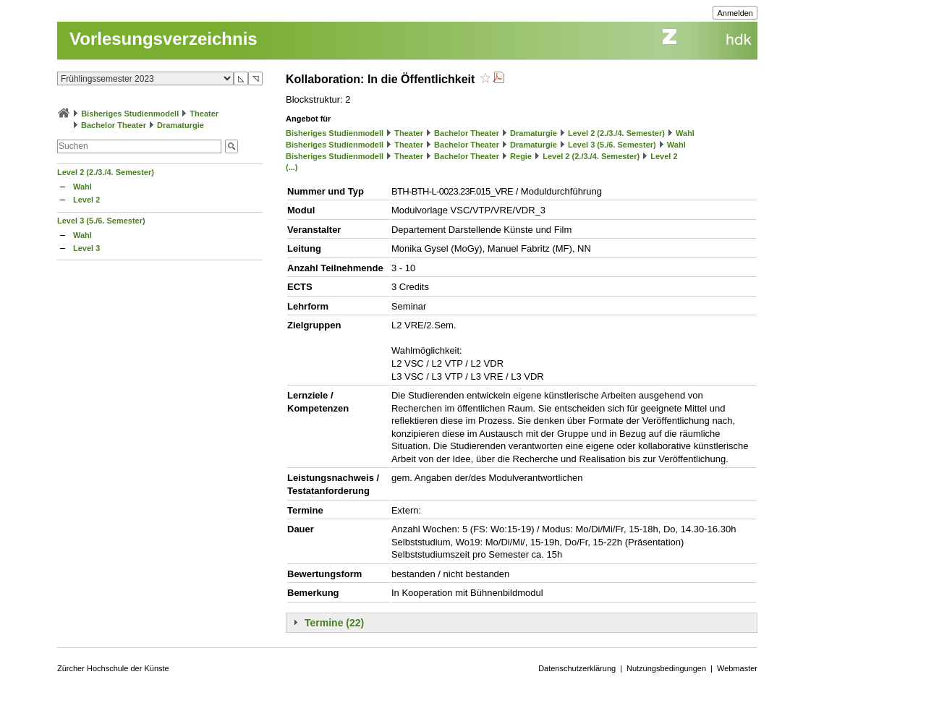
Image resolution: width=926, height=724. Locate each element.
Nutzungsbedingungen (666, 668)
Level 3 (86, 248)
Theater (204, 113)
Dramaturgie (180, 125)
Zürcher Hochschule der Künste (113, 668)
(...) (292, 167)
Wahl (82, 186)
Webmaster (737, 668)
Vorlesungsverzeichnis (163, 38)
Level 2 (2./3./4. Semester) (105, 172)
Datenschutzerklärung (577, 668)
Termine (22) (334, 623)
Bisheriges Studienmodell (130, 113)
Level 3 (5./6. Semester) (101, 220)
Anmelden (735, 13)
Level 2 (86, 199)
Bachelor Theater (113, 125)
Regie (521, 156)
